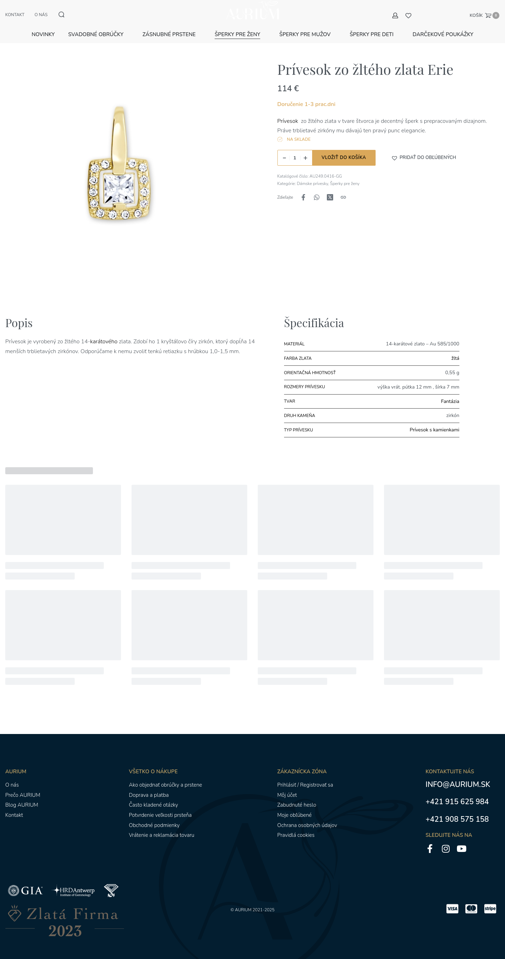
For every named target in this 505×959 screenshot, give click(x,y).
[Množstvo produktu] (294, 150)
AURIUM (243, 902)
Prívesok (288, 113)
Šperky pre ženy (344, 175)
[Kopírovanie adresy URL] (343, 189)
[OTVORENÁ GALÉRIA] (124, 171)
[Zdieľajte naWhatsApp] (317, 189)
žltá (455, 350)
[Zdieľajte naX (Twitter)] (330, 189)
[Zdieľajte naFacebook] (303, 189)
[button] (423, 149)
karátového (104, 333)
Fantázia (450, 393)
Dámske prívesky (312, 175)
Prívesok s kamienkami (434, 421)
